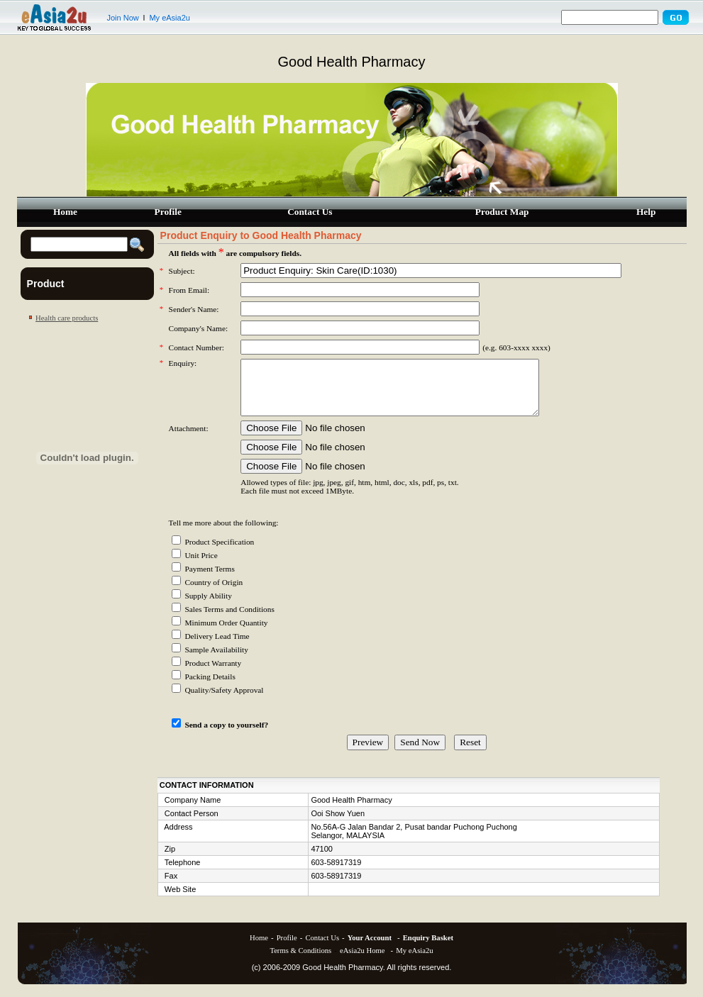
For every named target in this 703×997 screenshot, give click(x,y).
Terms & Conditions (300, 961)
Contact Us (309, 211)
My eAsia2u (169, 17)
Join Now (123, 17)
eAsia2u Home (362, 961)
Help (645, 211)
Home (65, 211)
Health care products (66, 318)
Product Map (502, 211)
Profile (168, 211)
